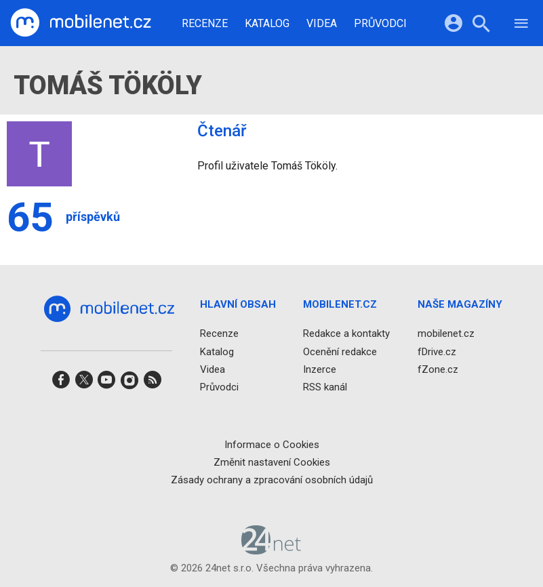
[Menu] (521, 25)
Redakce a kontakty (346, 334)
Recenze (205, 23)
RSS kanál (325, 387)
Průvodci (380, 23)
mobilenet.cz (446, 334)
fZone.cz (438, 369)
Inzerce (319, 369)
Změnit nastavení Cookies (272, 462)
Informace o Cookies (271, 445)
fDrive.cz (437, 352)
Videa (321, 23)
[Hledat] (481, 25)
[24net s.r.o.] (271, 550)
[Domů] (80, 23)
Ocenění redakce (340, 352)
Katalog (267, 23)
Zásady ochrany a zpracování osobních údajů (272, 480)
